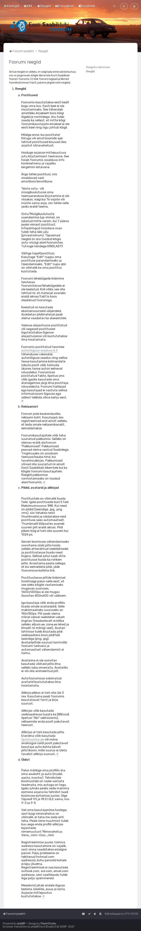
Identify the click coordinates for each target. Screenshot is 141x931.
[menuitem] (28, 6)
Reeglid (90, 71)
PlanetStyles (48, 923)
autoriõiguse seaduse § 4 (39, 350)
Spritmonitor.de (32, 739)
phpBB (21, 923)
